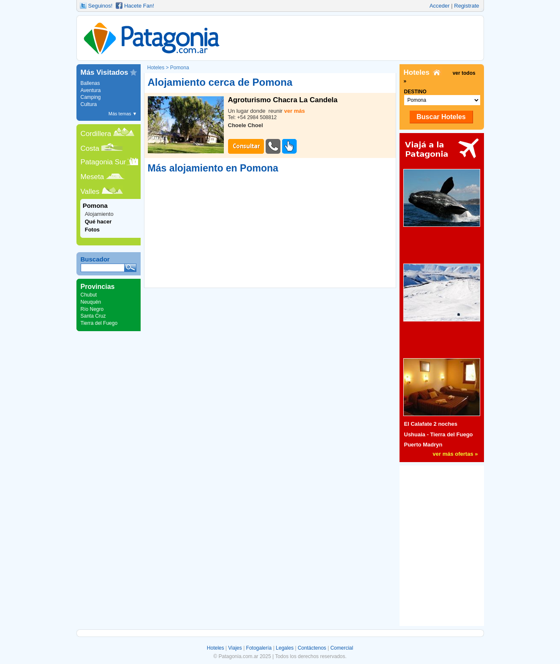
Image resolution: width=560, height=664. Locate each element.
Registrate (466, 6)
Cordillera (96, 134)
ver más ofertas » (455, 454)
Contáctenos (312, 648)
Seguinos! (100, 6)
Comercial (341, 648)
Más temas (123, 113)
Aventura (91, 90)
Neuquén (91, 302)
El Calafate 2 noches (430, 424)
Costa (90, 148)
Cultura (89, 104)
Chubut (89, 295)
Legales (285, 648)
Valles (90, 192)
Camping (91, 97)
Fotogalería (259, 648)
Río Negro (92, 309)
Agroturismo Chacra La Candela (283, 100)
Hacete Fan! (139, 6)
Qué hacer (98, 221)
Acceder (440, 6)
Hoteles (215, 648)
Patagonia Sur (103, 162)
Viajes (235, 648)
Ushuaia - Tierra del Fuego (438, 434)
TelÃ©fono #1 (273, 146)
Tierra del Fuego (99, 323)
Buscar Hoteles (441, 116)
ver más (294, 111)
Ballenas (90, 83)
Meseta (92, 177)
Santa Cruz (93, 316)
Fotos (92, 229)
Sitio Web (289, 146)
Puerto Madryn (423, 444)
